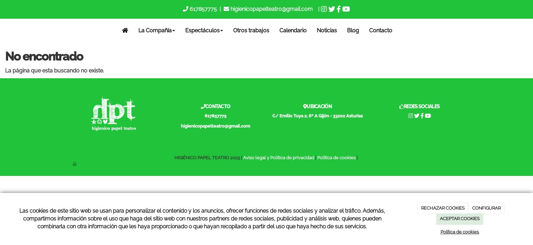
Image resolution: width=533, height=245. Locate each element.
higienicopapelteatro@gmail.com (271, 9)
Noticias (327, 30)
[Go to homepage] (4, 31)
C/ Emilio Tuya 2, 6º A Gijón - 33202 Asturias (317, 115)
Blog (353, 30)
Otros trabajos (251, 30)
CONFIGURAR (486, 208)
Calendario (293, 30)
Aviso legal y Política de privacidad (278, 157)
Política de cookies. (460, 231)
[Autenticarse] (75, 163)
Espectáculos (204, 30)
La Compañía (156, 30)
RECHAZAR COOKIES (443, 208)
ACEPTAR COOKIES (460, 218)
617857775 (202, 9)
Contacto (380, 30)
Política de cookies (336, 157)
